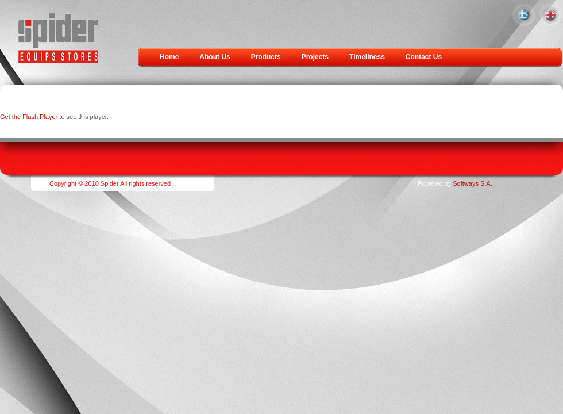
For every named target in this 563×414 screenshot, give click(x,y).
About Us (214, 57)
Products (266, 57)
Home (169, 57)
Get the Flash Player (28, 116)
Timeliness (367, 57)
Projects (315, 57)
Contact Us (424, 57)
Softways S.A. (472, 183)
